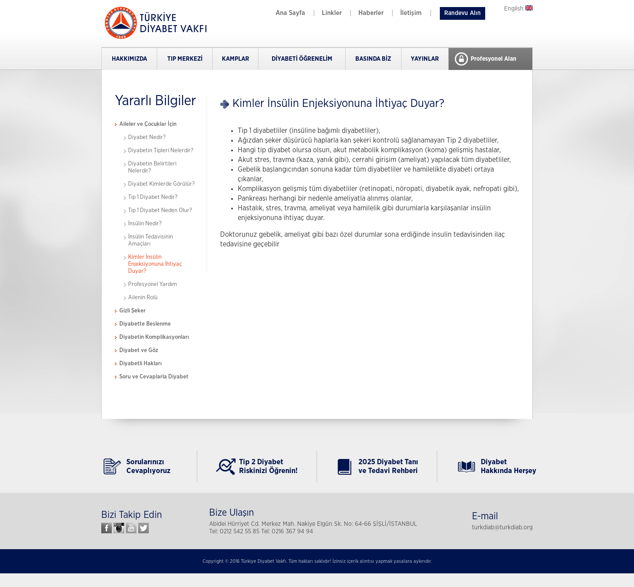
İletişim (411, 13)
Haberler (370, 13)
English (518, 9)
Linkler (332, 13)
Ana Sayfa (290, 13)
